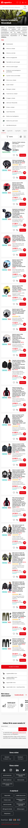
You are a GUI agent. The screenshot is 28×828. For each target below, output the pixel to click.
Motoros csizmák (8, 53)
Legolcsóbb (9, 131)
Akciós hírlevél (4, 726)
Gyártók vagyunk (11, 703)
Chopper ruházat (8, 98)
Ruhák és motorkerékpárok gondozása (11, 71)
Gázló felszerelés (8, 111)
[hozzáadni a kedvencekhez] (13, 155)
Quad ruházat (7, 84)
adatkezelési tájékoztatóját (19, 732)
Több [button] (2, 40)
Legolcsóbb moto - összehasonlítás (13, 687)
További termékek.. (14, 666)
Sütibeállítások (16, 824)
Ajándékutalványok (9, 125)
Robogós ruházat (8, 89)
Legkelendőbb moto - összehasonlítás (10, 678)
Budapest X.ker (7, 758)
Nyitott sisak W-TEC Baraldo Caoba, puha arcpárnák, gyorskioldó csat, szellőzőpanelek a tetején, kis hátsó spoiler (19, 239)
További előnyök (21, 695)
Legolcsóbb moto (9, 682)
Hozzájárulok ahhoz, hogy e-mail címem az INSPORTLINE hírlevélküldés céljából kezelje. (14, 737)
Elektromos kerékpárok (10, 116)
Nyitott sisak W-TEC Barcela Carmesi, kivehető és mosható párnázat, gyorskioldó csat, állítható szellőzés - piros (18, 186)
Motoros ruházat (8, 48)
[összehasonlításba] (17, 155)
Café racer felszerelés (9, 102)
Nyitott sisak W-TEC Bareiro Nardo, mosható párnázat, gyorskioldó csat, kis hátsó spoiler (18, 312)
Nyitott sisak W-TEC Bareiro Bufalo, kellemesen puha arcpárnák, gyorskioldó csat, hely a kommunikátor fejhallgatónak (18, 338)
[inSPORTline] (6, 2)
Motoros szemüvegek (10, 66)
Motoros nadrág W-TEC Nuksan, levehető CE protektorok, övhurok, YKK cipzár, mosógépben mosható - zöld (19, 615)
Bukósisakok (7, 44)
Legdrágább (18, 131)
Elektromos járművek (10, 120)
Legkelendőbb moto (9, 673)
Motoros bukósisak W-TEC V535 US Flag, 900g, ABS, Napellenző (18, 162)
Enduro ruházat (8, 107)
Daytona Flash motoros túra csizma (18, 143)
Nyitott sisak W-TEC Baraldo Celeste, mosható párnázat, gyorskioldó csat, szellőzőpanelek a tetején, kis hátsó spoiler (19, 264)
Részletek (22, 155)
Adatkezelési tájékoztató (6, 824)
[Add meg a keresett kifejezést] (12, 7)
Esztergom (21, 758)
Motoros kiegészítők (9, 57)
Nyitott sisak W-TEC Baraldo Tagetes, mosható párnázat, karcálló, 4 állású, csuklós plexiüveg (19, 288)
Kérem (22, 729)
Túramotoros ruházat (9, 93)
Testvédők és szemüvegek (11, 62)
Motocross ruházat (9, 80)
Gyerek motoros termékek (11, 75)
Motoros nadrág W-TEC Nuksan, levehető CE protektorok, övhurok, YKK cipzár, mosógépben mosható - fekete (19, 641)
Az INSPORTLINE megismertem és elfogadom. (14, 733)
